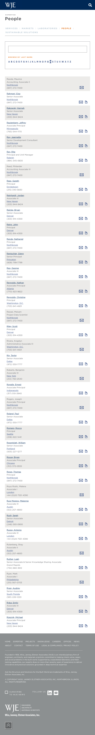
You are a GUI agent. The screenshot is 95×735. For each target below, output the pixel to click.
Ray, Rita (11, 152)
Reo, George (13, 268)
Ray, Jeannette (14, 137)
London (10, 492)
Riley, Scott (12, 326)
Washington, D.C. (15, 303)
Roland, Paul (13, 413)
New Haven (12, 114)
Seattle (10, 434)
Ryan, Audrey (13, 588)
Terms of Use (32, 645)
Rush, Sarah (12, 515)
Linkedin (49, 692)
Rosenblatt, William (16, 443)
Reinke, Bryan (13, 210)
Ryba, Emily (12, 603)
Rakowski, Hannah (15, 108)
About (8, 645)
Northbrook (12, 85)
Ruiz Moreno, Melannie (18, 501)
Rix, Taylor (12, 355)
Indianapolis (12, 390)
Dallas (9, 361)
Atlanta (10, 288)
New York (11, 376)
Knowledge (44, 642)
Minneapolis (12, 128)
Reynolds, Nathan (15, 283)
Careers (56, 642)
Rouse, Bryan (13, 457)
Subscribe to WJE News (17, 693)
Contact (18, 645)
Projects (30, 642)
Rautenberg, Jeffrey (16, 123)
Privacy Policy (71, 645)
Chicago (11, 463)
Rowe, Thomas (14, 472)
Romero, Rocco (14, 428)
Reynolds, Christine (16, 297)
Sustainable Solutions (21, 32)
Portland (11, 449)
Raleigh (10, 158)
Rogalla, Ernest (14, 384)
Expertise (18, 642)
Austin (10, 507)
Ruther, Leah (13, 559)
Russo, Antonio (14, 530)
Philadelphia (13, 579)
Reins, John (12, 224)
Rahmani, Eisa (13, 93)
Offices (67, 642)
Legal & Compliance (52, 645)
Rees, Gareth (13, 181)
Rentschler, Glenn (15, 253)
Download (86, 102)
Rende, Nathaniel (15, 239)
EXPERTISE (10, 15)
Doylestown (12, 187)
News (76, 642)
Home (7, 642)
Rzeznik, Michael (15, 617)
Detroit (10, 521)
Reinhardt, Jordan (15, 195)
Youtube (55, 692)
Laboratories (47, 28)
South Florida (13, 594)
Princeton (11, 259)
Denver (10, 216)
